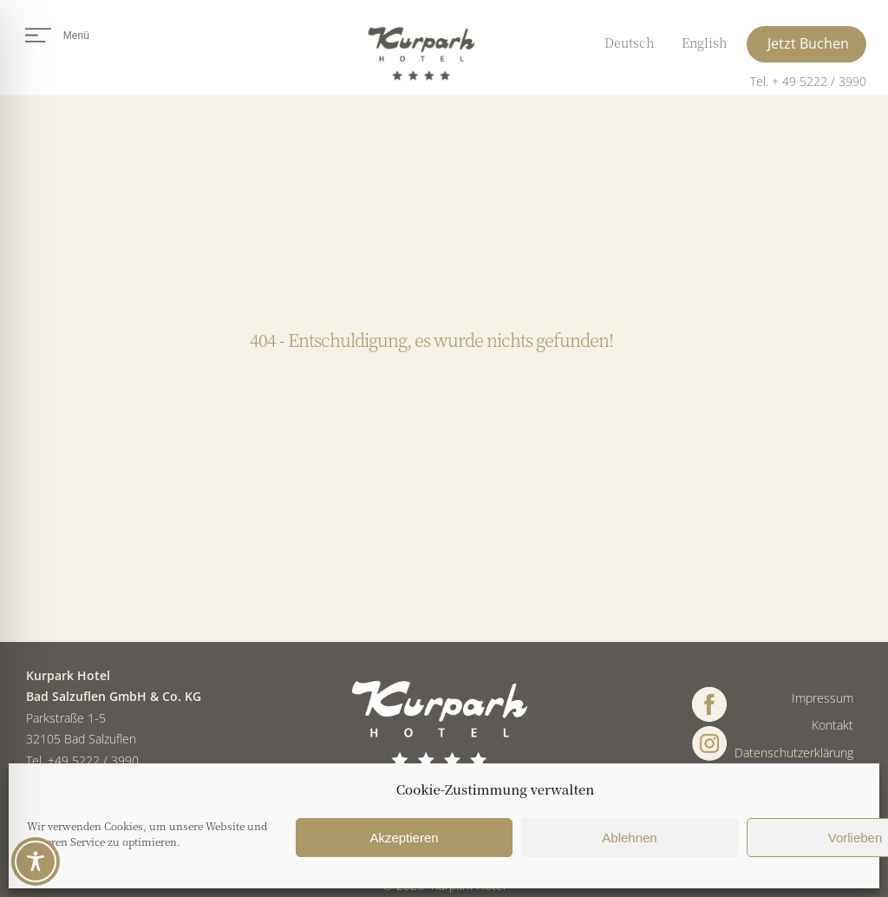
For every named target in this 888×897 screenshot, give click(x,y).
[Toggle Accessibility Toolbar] (35, 861)
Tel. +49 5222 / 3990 (82, 760)
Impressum (822, 698)
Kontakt (832, 725)
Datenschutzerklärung (794, 752)
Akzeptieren (403, 837)
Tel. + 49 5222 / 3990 (808, 81)
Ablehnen (629, 837)
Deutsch (629, 42)
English (704, 42)
